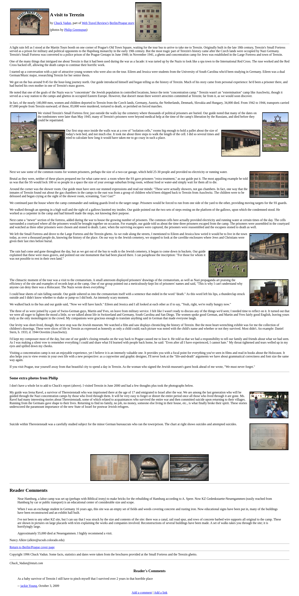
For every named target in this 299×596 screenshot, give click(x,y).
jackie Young (28, 585)
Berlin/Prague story (122, 23)
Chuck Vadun (62, 23)
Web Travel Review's (95, 23)
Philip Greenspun (75, 29)
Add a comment (142, 592)
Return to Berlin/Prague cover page (32, 547)
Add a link (160, 592)
